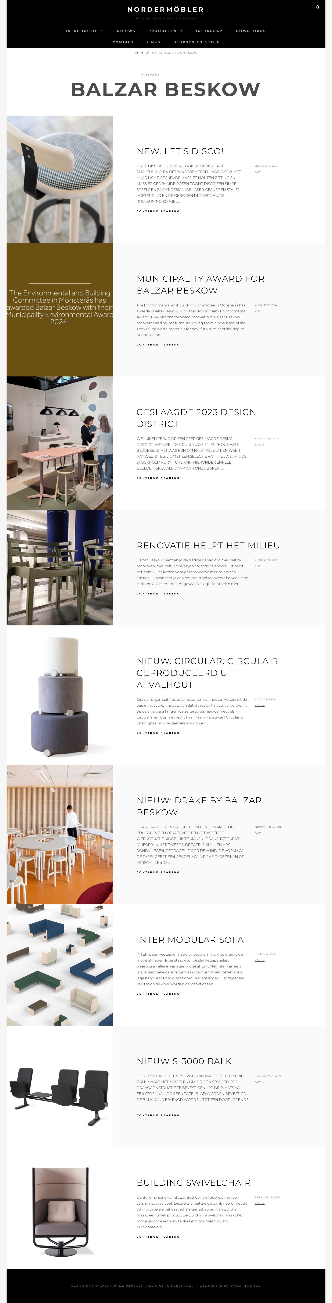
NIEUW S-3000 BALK (184, 1061)
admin (260, 171)
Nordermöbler (166, 9)
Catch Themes (245, 1285)
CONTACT (123, 42)
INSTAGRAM (209, 31)
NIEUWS (126, 31)
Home (140, 53)
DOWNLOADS (251, 31)
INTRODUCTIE (82, 31)
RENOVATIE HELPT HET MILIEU (209, 545)
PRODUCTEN (162, 31)
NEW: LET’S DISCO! (180, 151)
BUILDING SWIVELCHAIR (194, 1182)
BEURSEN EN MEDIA (196, 42)
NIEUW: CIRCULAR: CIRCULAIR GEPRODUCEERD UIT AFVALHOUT (207, 673)
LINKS (154, 42)
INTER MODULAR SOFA (190, 939)
